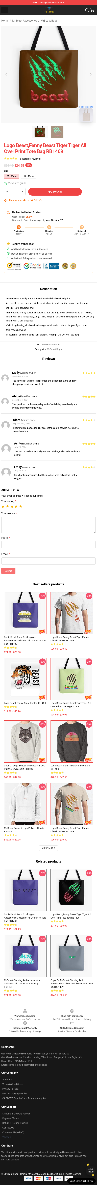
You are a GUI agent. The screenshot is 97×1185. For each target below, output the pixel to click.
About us (7, 1079)
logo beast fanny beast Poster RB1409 (25, 703)
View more (48, 848)
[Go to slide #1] (40, 132)
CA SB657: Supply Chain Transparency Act (24, 1098)
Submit (8, 571)
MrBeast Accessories (24, 20)
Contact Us (8, 1127)
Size (6, 171)
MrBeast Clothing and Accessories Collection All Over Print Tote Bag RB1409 (22, 983)
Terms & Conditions (12, 1084)
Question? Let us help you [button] (81, 1181)
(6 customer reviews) (30, 158)
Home (4, 20)
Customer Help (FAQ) (13, 1132)
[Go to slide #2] (57, 132)
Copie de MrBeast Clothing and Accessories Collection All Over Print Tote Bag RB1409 (25, 640)
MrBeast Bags (49, 20)
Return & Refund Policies (15, 1123)
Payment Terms (10, 1118)
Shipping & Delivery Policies (16, 1113)
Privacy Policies (10, 1089)
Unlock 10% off (91, 1170)
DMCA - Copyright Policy (15, 1093)
